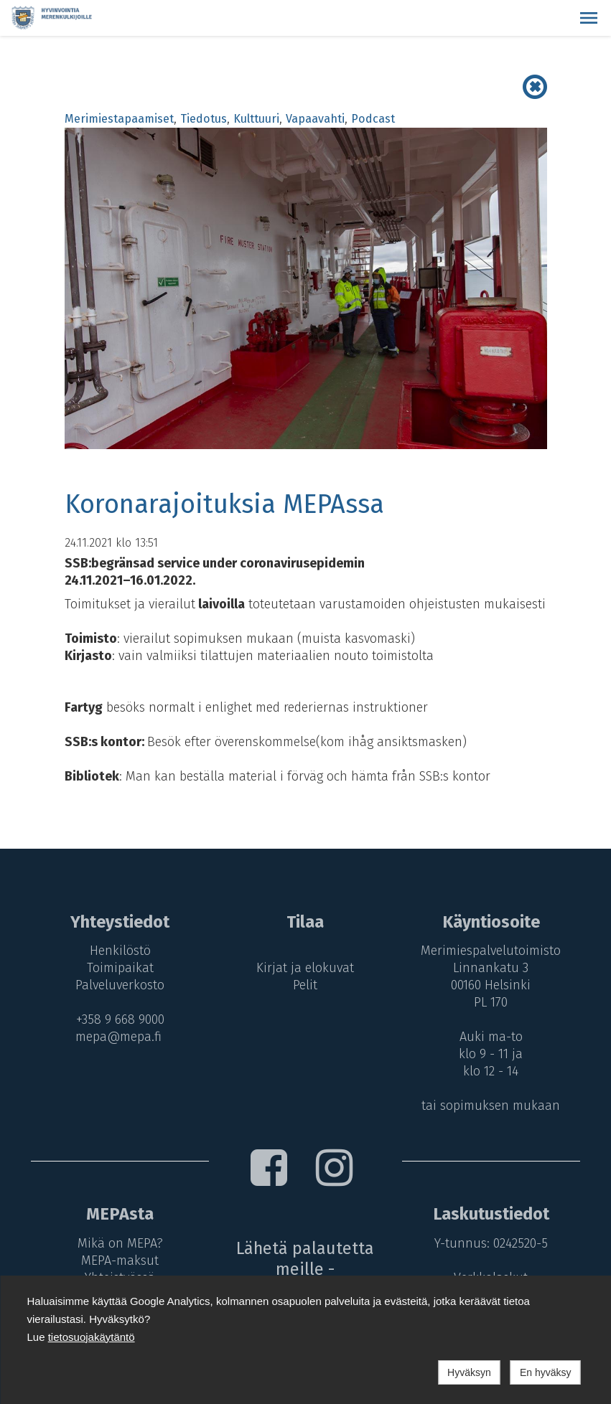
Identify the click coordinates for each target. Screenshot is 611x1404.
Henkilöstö (120, 950)
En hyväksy (546, 1372)
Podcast (373, 119)
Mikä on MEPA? (120, 1243)
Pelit (305, 985)
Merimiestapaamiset (119, 119)
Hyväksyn (469, 1372)
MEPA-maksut (120, 1260)
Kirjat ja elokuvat (305, 968)
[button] (588, 17)
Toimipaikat (120, 968)
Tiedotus (203, 119)
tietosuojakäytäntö (91, 1337)
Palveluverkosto (119, 985)
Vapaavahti (315, 119)
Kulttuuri (256, 119)
